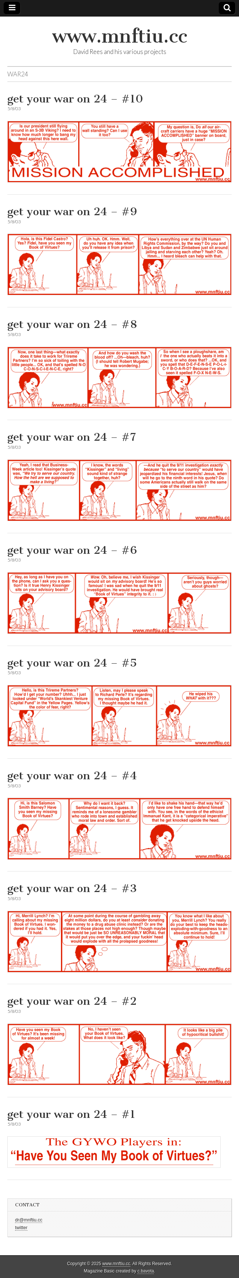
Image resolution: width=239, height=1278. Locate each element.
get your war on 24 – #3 (72, 888)
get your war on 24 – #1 (71, 1114)
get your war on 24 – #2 (72, 1001)
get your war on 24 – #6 (72, 550)
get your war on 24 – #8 (72, 324)
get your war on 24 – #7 (71, 437)
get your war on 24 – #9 (72, 211)
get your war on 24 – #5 (72, 662)
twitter (21, 1227)
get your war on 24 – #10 (75, 98)
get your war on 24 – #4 (72, 775)
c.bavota (145, 1271)
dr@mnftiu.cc (28, 1220)
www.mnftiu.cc (119, 36)
